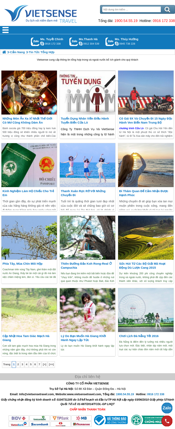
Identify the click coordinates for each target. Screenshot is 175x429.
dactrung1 (117, 44)
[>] (44, 364)
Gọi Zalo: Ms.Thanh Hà (73, 41)
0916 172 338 (164, 21)
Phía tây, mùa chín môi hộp (22, 263)
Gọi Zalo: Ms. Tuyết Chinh (35, 41)
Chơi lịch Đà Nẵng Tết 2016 (139, 336)
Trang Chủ (50, 13)
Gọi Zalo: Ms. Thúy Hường (109, 41)
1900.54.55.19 (126, 21)
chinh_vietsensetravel (42, 44)
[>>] (51, 364)
